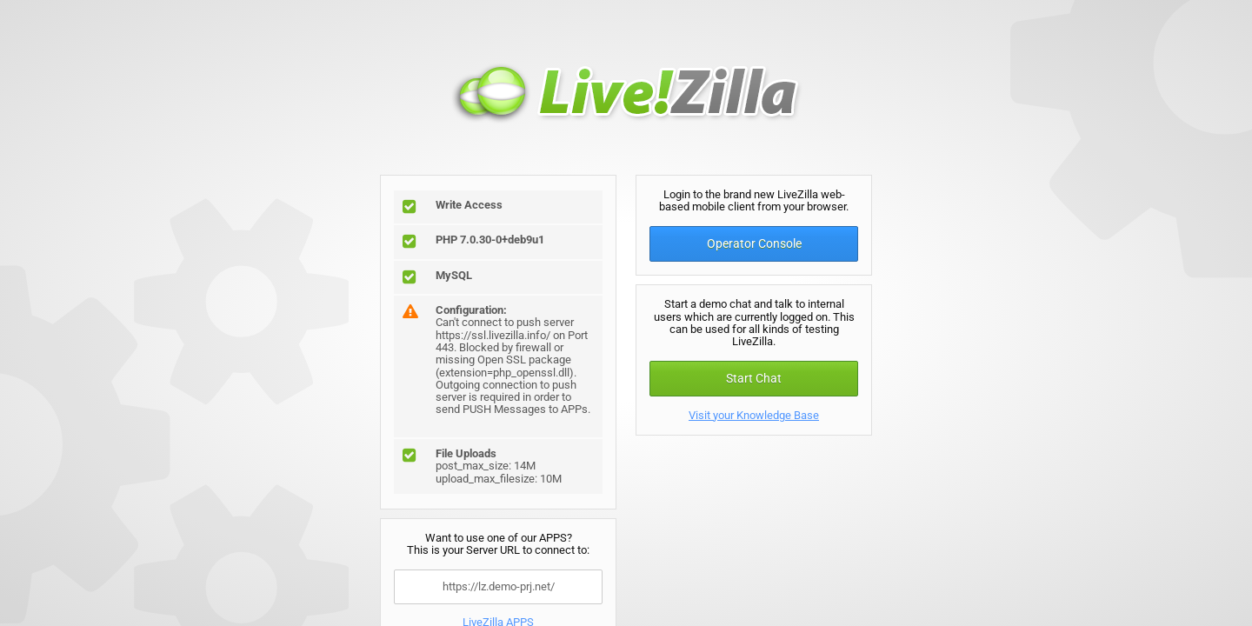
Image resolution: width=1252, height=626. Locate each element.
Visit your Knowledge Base (754, 416)
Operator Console (754, 243)
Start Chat (754, 378)
